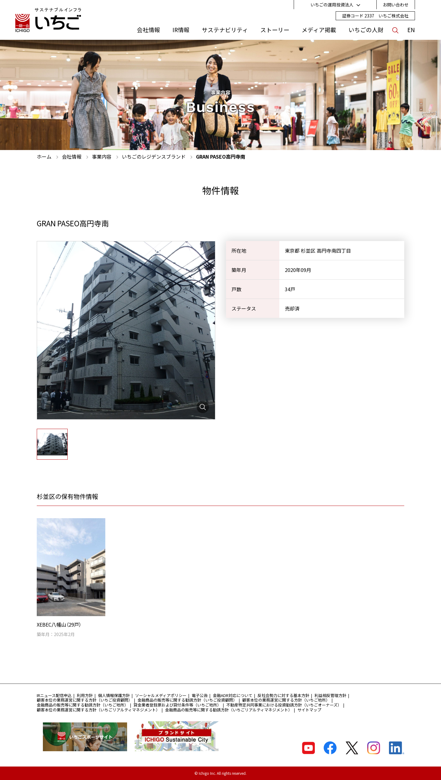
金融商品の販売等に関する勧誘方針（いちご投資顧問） (187, 700)
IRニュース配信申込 (54, 695)
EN (411, 30)
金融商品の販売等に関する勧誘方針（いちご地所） (82, 705)
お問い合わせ (396, 5)
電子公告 (200, 695)
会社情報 (148, 30)
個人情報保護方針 (114, 695)
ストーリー (274, 30)
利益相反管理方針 (330, 695)
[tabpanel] (126, 330)
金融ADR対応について (232, 695)
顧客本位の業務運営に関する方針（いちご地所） (286, 700)
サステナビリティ (225, 30)
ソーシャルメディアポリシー (161, 695)
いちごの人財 (366, 30)
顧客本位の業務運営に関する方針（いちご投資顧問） (84, 700)
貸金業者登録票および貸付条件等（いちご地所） (177, 705)
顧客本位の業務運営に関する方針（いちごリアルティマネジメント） (98, 710)
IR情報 (181, 30)
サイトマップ (309, 710)
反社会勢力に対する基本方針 (283, 695)
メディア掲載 (319, 30)
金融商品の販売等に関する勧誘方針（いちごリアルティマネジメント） (228, 710)
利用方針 (85, 695)
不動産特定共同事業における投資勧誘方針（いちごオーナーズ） (283, 705)
